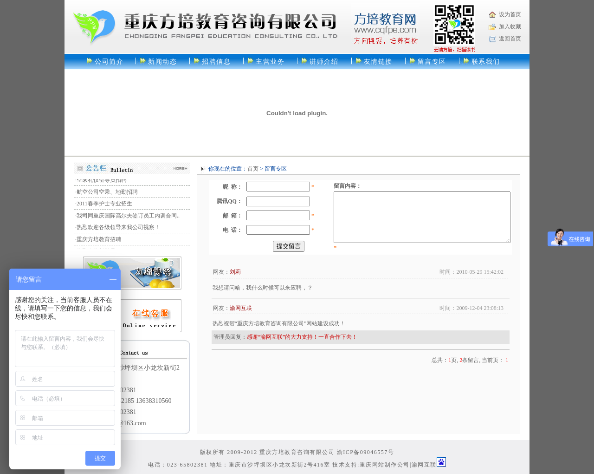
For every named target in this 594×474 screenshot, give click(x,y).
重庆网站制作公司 (385, 464)
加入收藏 (510, 26)
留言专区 (432, 61)
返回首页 (510, 38)
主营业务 (270, 61)
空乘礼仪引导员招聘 (102, 181)
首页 (252, 168)
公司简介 (109, 61)
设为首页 (510, 14)
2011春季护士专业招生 (104, 205)
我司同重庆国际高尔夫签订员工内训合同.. (128, 217)
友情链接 (378, 61)
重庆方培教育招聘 (99, 240)
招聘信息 (216, 61)
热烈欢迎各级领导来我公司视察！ (118, 228)
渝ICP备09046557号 (365, 452)
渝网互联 (424, 464)
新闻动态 (162, 61)
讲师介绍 (324, 61)
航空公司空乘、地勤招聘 (107, 193)
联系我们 (485, 61)
